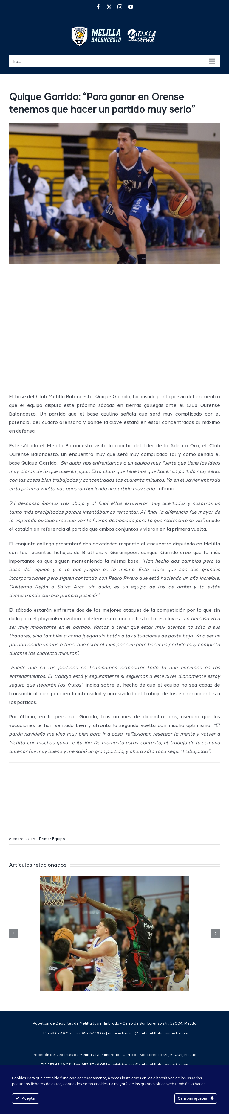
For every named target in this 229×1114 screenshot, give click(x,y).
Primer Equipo (52, 839)
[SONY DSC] (114, 193)
